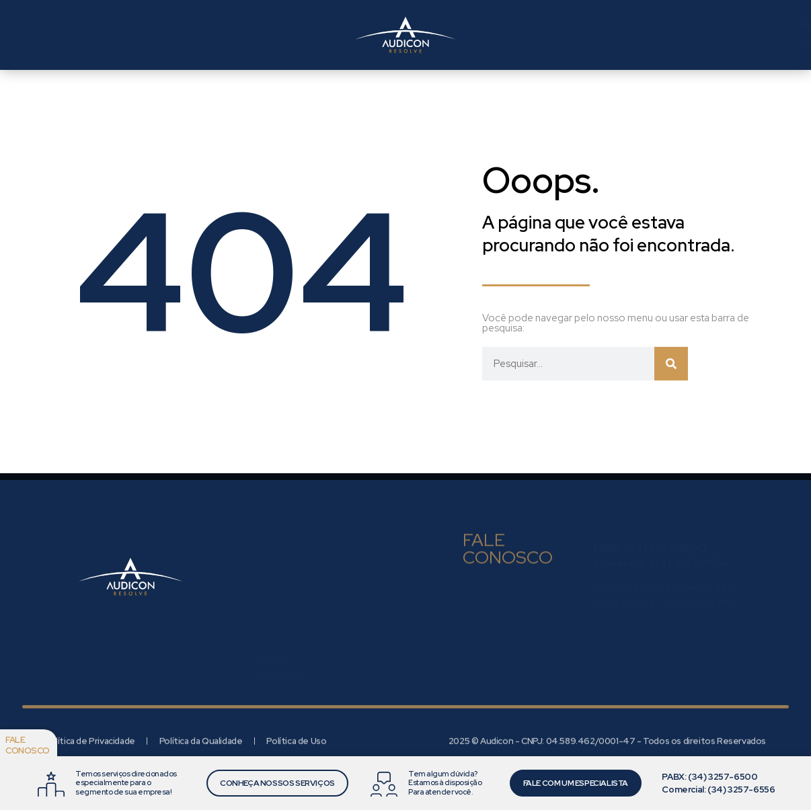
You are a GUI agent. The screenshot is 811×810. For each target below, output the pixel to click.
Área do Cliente (513, 45)
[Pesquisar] (671, 363)
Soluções (194, 35)
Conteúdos (285, 678)
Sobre (273, 627)
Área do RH (502, 24)
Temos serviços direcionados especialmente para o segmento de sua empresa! (126, 782)
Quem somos (84, 35)
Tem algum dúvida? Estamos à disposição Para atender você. (444, 782)
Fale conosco (27, 745)
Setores (291, 35)
